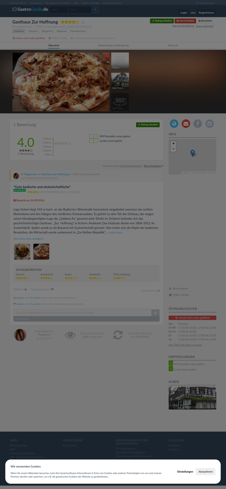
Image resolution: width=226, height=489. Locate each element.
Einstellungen (185, 471)
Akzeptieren (205, 471)
